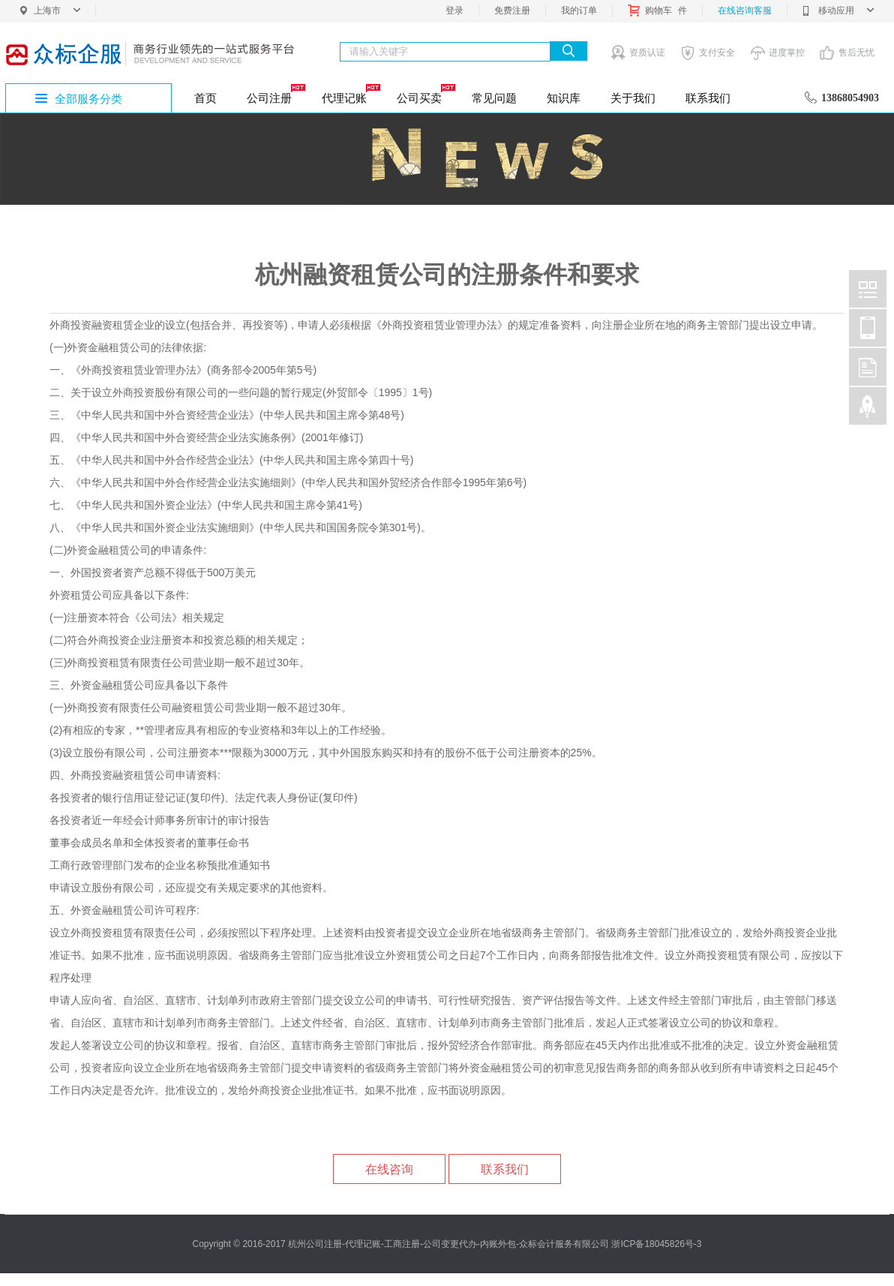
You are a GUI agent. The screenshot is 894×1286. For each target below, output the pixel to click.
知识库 (563, 98)
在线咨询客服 (745, 10)
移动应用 (838, 11)
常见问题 (494, 98)
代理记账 (350, 93)
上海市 (57, 11)
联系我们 (708, 98)
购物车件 (657, 11)
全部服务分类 (88, 98)
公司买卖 (425, 93)
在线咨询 (389, 1169)
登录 (455, 10)
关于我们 (633, 98)
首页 (205, 98)
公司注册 (275, 93)
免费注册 (512, 10)
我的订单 (579, 10)
